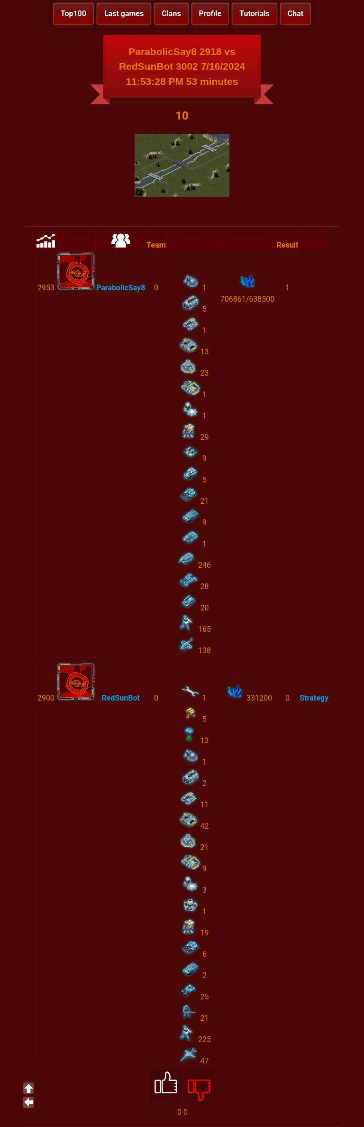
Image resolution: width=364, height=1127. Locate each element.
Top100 (73, 13)
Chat (295, 13)
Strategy (314, 697)
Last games (124, 13)
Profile (210, 13)
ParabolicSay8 (120, 287)
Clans (171, 13)
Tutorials (254, 13)
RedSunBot (120, 697)
